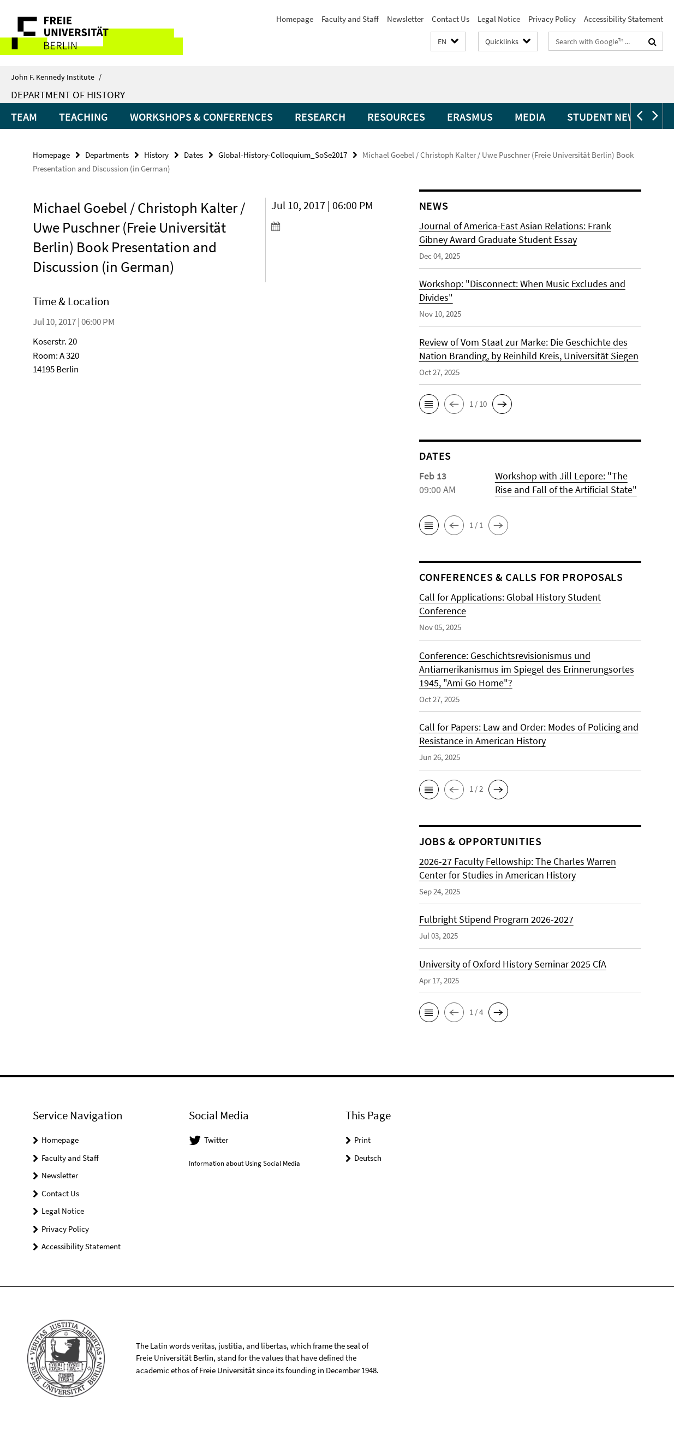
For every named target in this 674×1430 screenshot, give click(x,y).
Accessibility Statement (623, 19)
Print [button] (362, 1140)
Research (320, 116)
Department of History (68, 94)
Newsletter (405, 19)
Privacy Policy (552, 19)
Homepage (294, 19)
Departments (107, 155)
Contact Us (450, 19)
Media (530, 116)
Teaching (83, 116)
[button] (448, 42)
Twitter (216, 1140)
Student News (604, 116)
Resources (396, 116)
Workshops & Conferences (201, 116)
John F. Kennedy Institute (56, 77)
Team (24, 116)
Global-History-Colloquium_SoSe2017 (282, 155)
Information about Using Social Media (244, 1163)
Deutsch (367, 1158)
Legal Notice (499, 19)
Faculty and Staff (350, 19)
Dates (193, 155)
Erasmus (470, 116)
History (156, 155)
